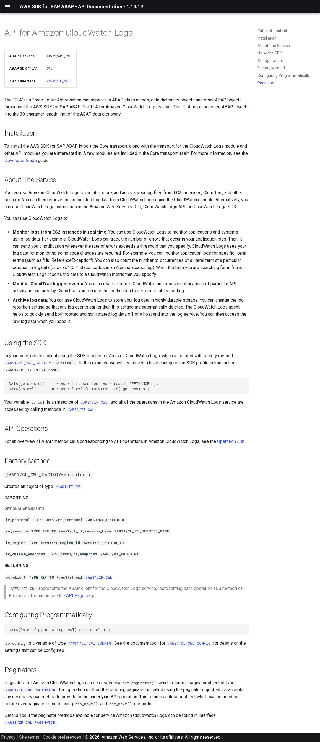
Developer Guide (20, 160)
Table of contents (273, 30)
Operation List (230, 441)
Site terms (29, 737)
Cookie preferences (62, 737)
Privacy (8, 737)
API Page (75, 595)
